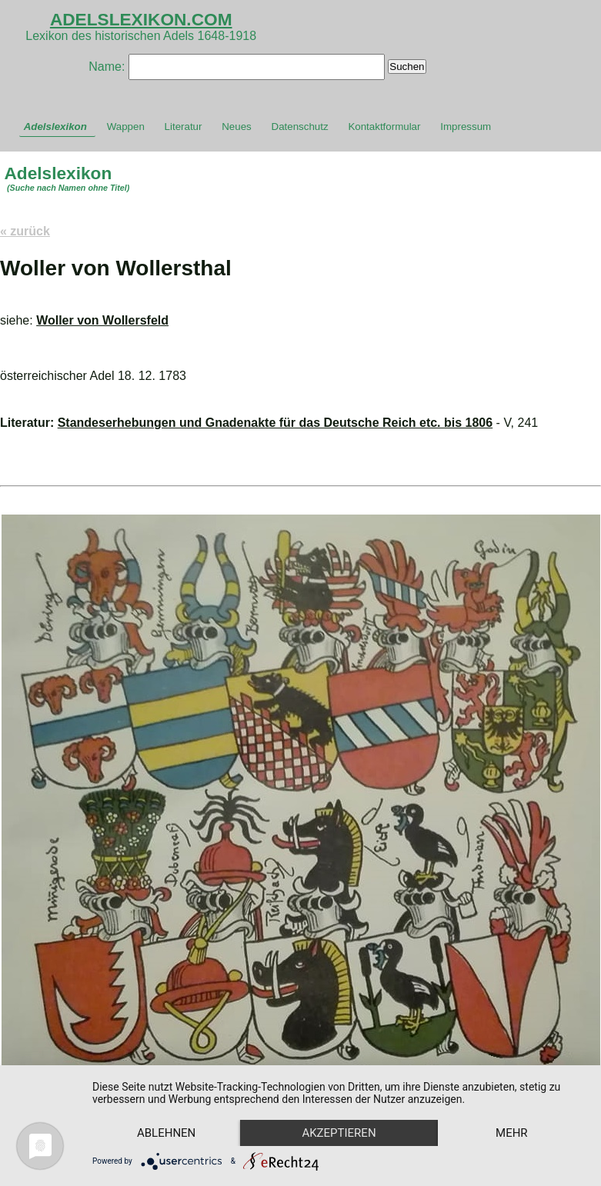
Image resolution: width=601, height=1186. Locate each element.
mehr (512, 1133)
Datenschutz (300, 126)
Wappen (126, 126)
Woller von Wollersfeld (102, 320)
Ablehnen (166, 1133)
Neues (237, 126)
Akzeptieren (339, 1133)
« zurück (25, 231)
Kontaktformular (384, 126)
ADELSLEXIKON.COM (141, 19)
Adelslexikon (55, 126)
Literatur (183, 126)
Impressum (465, 126)
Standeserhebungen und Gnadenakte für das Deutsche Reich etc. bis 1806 (275, 422)
